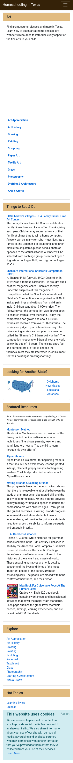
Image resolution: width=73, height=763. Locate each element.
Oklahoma (53, 381)
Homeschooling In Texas (21, 5)
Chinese (11, 706)
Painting (13, 141)
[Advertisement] (36, 79)
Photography (16, 176)
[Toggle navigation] (65, 4)
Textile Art (14, 162)
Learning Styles (16, 702)
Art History (14, 127)
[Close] (65, 714)
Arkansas (53, 394)
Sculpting (14, 148)
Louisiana (53, 389)
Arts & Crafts (16, 190)
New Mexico (53, 385)
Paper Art (14, 155)
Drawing (13, 134)
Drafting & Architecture (22, 183)
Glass (11, 169)
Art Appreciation (18, 120)
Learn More (13, 753)
